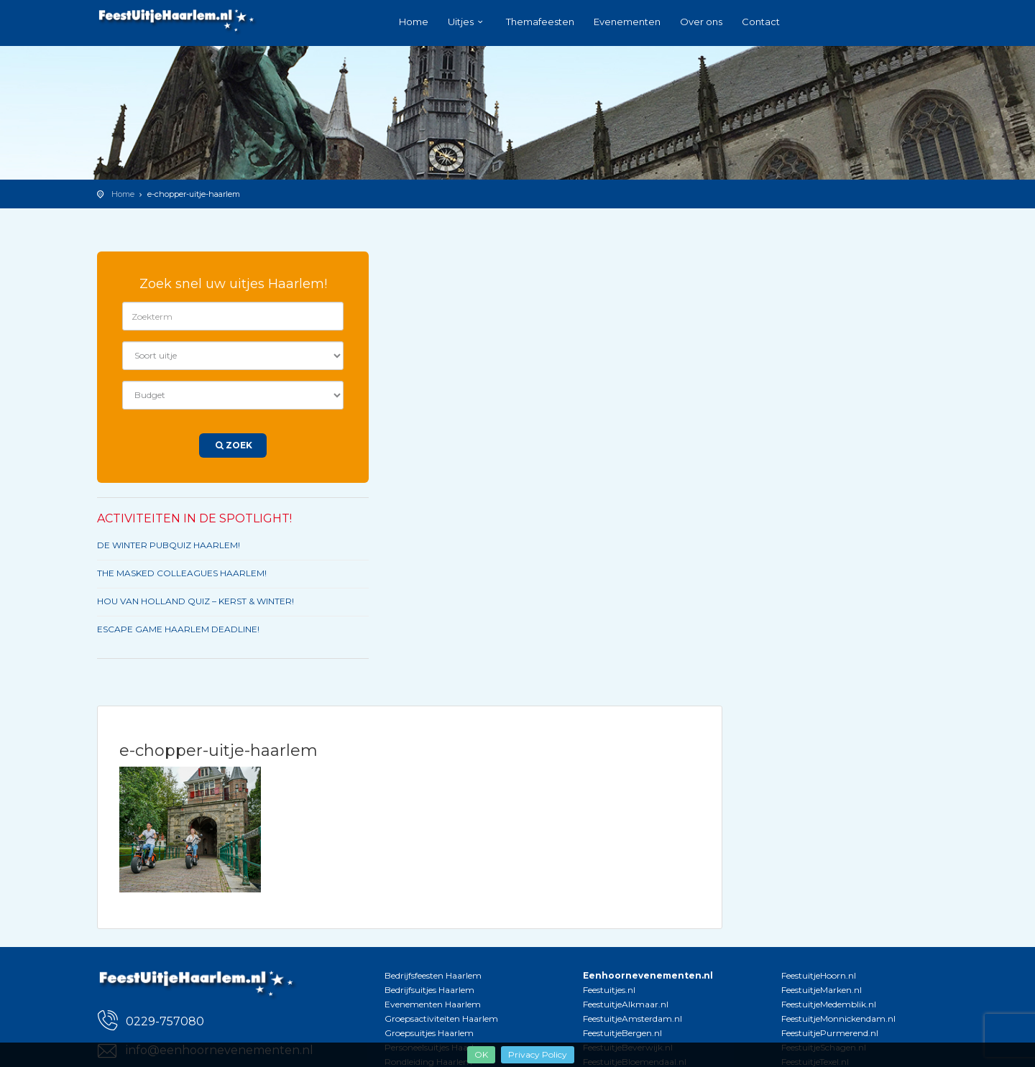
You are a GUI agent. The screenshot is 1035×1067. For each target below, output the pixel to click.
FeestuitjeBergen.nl (622, 1032)
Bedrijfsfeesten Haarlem (433, 975)
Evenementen (627, 21)
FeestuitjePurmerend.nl (829, 1032)
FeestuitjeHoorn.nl (818, 975)
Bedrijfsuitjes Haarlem (429, 989)
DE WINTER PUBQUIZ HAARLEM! (168, 545)
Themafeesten (540, 21)
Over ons (701, 21)
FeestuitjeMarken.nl (821, 989)
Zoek (232, 445)
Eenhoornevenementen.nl (648, 975)
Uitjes (461, 21)
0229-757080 (165, 1021)
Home (413, 21)
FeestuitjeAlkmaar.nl (625, 1004)
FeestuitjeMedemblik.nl (828, 1004)
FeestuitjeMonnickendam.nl (838, 1018)
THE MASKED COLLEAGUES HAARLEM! (182, 573)
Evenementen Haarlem (433, 1004)
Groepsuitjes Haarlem (429, 1032)
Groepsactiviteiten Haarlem (441, 1018)
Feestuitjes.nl (609, 989)
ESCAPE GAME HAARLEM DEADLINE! (178, 629)
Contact (761, 21)
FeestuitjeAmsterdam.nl (632, 1018)
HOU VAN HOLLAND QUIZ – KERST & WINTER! (195, 601)
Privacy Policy (537, 1054)
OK (481, 1054)
